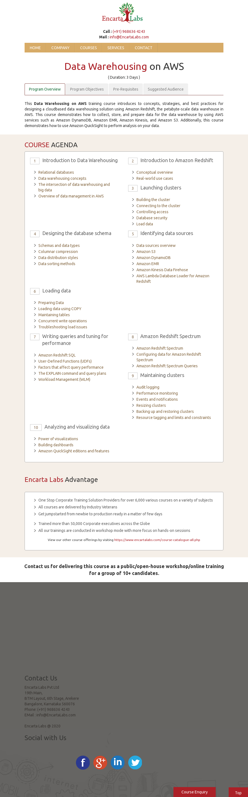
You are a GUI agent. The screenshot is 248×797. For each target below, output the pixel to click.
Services (115, 48)
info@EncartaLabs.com (129, 37)
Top (238, 793)
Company (60, 48)
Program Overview (45, 89)
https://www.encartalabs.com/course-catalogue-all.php (157, 540)
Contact (143, 48)
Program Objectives (87, 89)
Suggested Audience (166, 89)
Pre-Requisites (125, 89)
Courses (88, 48)
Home (35, 48)
